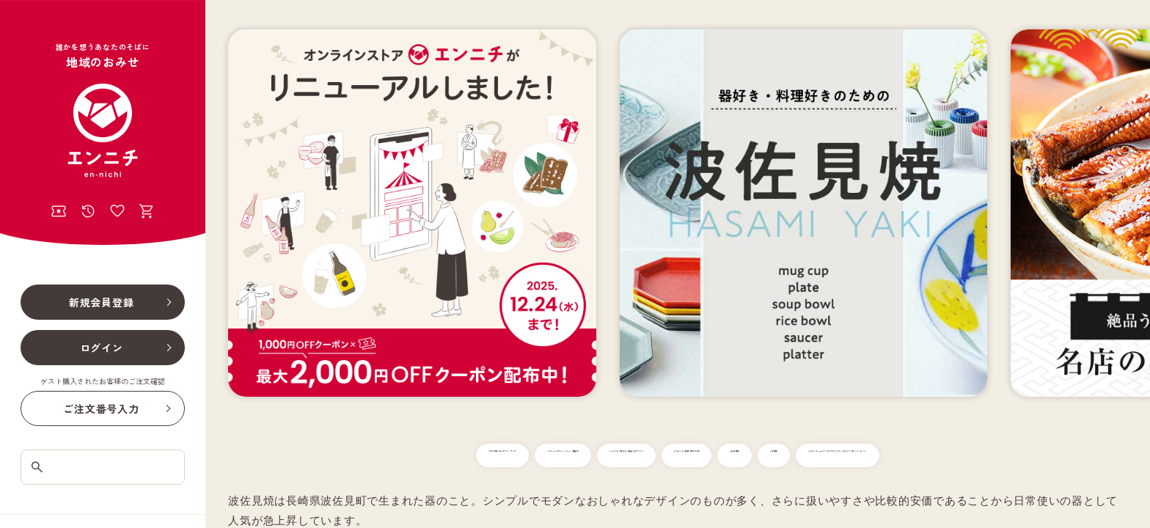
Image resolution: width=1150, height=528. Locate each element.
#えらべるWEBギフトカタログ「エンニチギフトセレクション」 (678, 485)
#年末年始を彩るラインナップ (351, 456)
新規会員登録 (101, 302)
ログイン (101, 347)
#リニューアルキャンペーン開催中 (519, 456)
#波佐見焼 (981, 456)
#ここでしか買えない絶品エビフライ (701, 456)
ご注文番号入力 (101, 408)
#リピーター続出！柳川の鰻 (869, 456)
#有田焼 (1051, 456)
